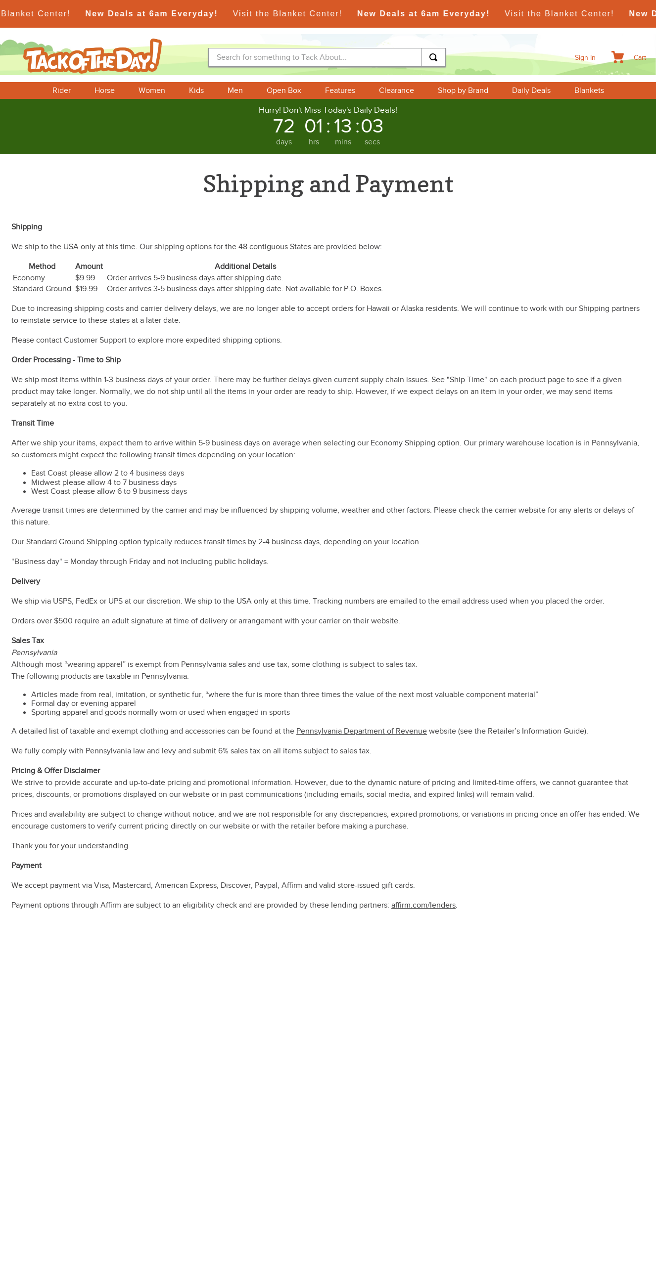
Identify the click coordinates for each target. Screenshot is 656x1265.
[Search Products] (433, 57)
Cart (640, 57)
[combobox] (327, 57)
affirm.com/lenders (423, 905)
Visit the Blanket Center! (297, 13)
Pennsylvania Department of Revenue (361, 731)
